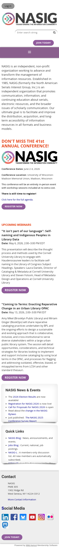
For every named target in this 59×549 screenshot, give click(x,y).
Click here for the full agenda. (17, 199)
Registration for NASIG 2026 (23, 403)
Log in (8, 5)
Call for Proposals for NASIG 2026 (26, 407)
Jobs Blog (13, 445)
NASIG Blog (14, 437)
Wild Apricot (31, 545)
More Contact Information (22, 499)
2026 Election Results (24, 396)
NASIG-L (12, 452)
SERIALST (13, 463)
